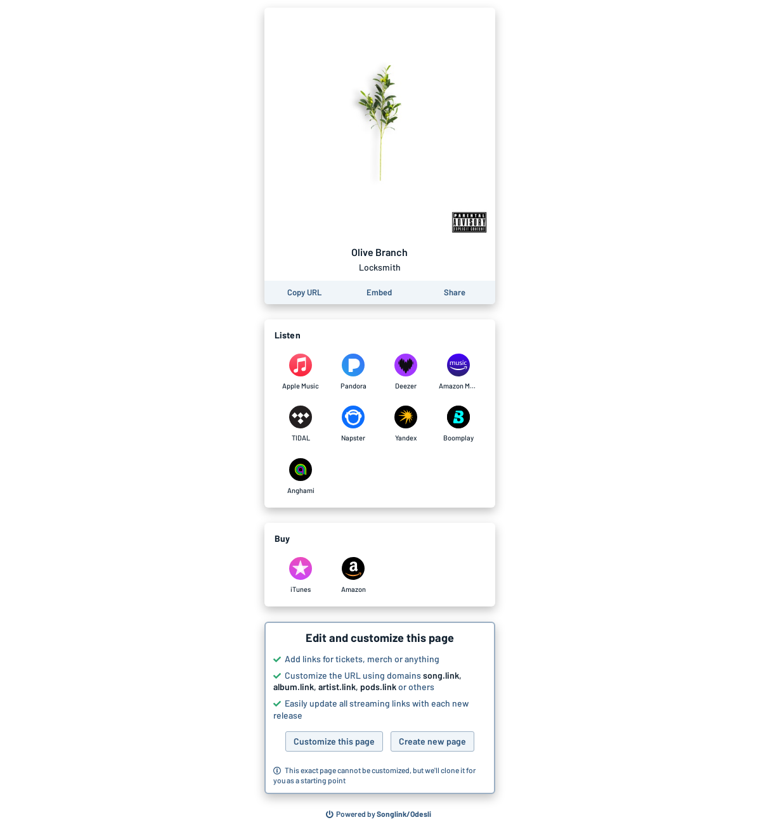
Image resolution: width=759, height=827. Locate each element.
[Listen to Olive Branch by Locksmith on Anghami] (301, 476)
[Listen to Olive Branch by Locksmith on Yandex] (406, 424)
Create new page (432, 741)
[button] (379, 708)
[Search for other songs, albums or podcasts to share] (378, 814)
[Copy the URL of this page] (304, 292)
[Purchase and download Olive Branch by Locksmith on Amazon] (353, 575)
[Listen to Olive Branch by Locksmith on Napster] (353, 424)
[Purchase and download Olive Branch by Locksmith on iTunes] (301, 575)
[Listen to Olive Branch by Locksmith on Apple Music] (301, 372)
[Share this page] (454, 292)
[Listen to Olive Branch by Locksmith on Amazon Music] (458, 372)
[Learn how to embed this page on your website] (379, 292)
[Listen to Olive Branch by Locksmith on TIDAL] (301, 424)
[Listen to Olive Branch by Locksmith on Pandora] (353, 372)
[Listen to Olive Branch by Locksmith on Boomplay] (458, 424)
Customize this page (334, 741)
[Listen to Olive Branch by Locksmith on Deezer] (406, 372)
